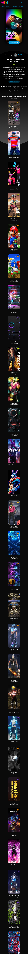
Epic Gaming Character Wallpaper (14, 127)
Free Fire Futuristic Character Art (14, 650)
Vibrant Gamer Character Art (14, 219)
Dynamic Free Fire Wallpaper (14, 311)
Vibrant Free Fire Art (14, 157)
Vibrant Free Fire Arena (14, 465)
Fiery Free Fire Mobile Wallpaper (14, 373)
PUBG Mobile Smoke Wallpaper (14, 773)
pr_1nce (18, 55)
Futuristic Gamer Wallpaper (14, 742)
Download (14, 43)
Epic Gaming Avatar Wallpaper (14, 680)
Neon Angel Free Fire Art (14, 865)
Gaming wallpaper (18, 6)
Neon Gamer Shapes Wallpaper (14, 588)
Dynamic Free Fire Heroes (14, 834)
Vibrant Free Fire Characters (14, 527)
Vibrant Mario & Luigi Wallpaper (14, 250)
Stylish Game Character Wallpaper (14, 404)
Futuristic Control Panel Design (14, 434)
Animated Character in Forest (14, 711)
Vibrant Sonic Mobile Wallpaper (14, 281)
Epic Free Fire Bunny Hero (14, 496)
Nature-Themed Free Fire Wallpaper (14, 927)
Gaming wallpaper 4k (14, 81)
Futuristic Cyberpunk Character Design (14, 896)
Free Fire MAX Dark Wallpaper (14, 803)
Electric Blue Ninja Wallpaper (14, 557)
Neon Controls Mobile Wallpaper (14, 342)
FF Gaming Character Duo (14, 188)
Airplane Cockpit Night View (14, 619)
